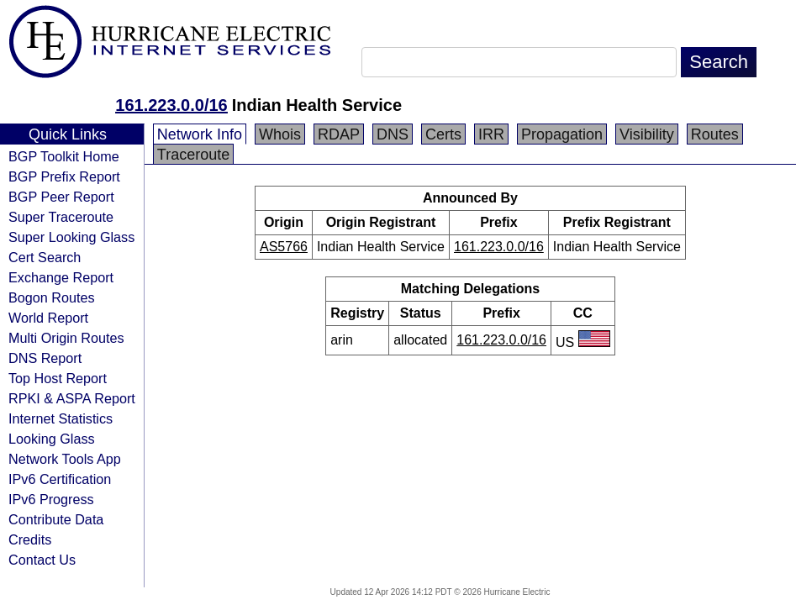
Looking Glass (51, 438)
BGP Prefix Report (64, 176)
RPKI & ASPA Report (71, 398)
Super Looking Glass (71, 237)
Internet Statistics (60, 418)
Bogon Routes (51, 297)
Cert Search (44, 257)
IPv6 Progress (51, 499)
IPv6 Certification (59, 479)
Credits (29, 539)
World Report (48, 317)
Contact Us (42, 559)
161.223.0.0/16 (171, 105)
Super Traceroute (60, 216)
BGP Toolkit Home (63, 156)
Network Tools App (64, 458)
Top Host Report (57, 378)
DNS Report (45, 358)
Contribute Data (55, 519)
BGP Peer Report (61, 196)
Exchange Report (60, 277)
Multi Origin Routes (66, 337)
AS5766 (284, 246)
